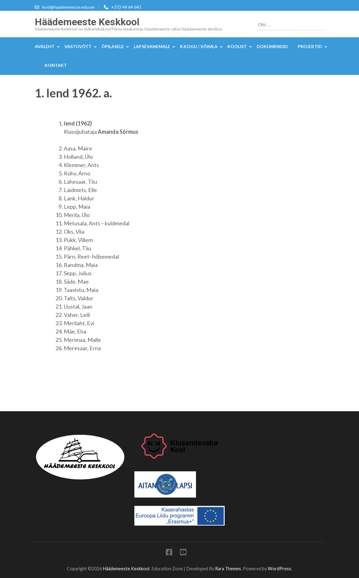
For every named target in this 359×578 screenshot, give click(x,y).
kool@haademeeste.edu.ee (68, 7)
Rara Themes (228, 568)
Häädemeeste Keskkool (87, 22)
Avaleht (45, 46)
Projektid (310, 46)
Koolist (237, 46)
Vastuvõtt (78, 46)
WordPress (279, 568)
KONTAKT (56, 65)
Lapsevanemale (152, 46)
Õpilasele (112, 46)
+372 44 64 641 (126, 7)
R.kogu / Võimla (199, 46)
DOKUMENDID (272, 46)
